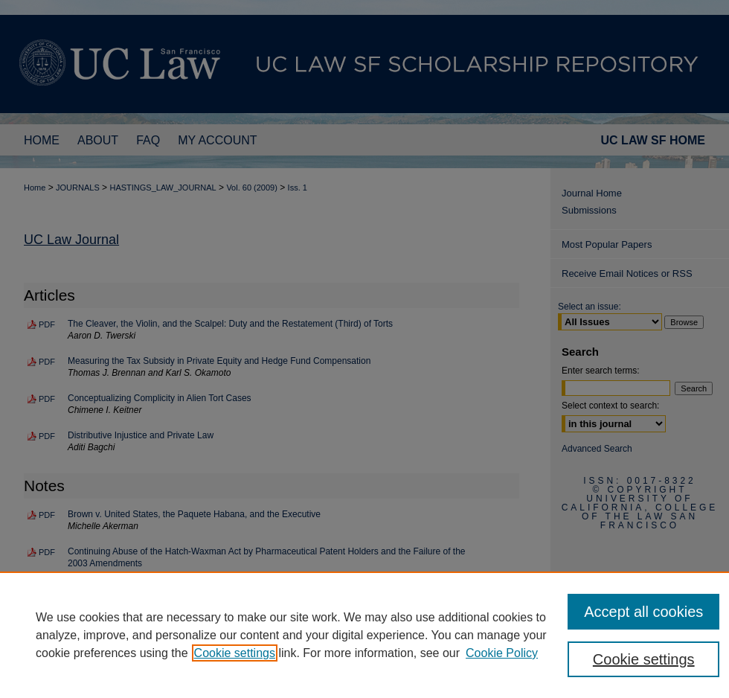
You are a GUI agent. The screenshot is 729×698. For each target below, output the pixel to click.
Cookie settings (234, 653)
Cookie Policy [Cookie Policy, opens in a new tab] (502, 653)
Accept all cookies (643, 611)
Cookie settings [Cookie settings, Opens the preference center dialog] (644, 659)
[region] (364, 634)
